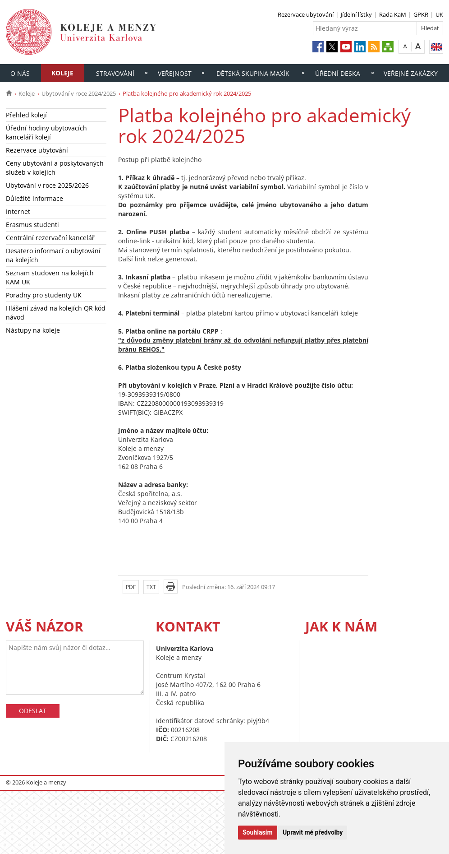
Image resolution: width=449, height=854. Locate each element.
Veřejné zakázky (411, 73)
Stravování (115, 73)
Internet (18, 211)
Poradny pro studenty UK (44, 295)
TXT (151, 587)
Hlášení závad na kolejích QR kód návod (55, 312)
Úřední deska (337, 73)
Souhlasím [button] (258, 832)
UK (439, 14)
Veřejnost (175, 73)
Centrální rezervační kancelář (50, 237)
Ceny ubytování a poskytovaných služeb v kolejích (55, 167)
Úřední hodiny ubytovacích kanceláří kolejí (46, 132)
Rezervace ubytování (306, 14)
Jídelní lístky (356, 14)
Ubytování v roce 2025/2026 (47, 185)
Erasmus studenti (32, 224)
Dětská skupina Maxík (252, 73)
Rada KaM (392, 14)
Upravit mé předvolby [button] (313, 832)
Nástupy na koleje (33, 330)
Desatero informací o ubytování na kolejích (53, 255)
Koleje (62, 73)
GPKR (420, 14)
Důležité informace (34, 198)
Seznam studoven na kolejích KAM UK (50, 277)
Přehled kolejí (26, 115)
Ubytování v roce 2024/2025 (78, 93)
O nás (20, 73)
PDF (131, 587)
